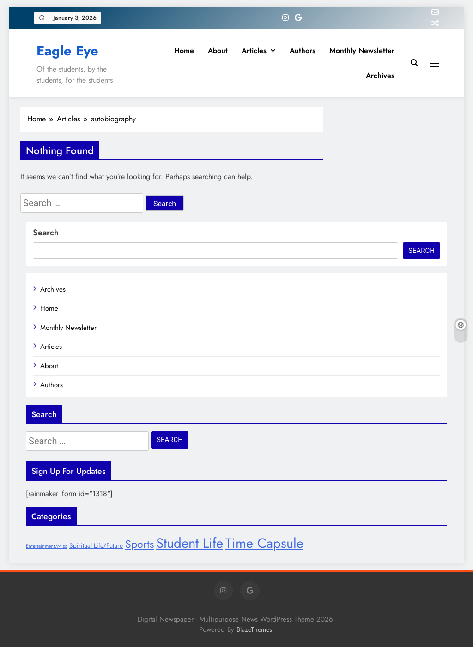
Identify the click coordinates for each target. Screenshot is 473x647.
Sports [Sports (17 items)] (139, 544)
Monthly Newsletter (361, 50)
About (218, 50)
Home (184, 50)
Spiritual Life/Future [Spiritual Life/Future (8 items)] (96, 545)
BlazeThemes (254, 629)
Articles (254, 50)
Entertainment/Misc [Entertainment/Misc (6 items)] (46, 546)
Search (46, 233)
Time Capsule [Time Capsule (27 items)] (264, 543)
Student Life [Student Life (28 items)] (189, 543)
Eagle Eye (67, 50)
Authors (302, 50)
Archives (380, 75)
